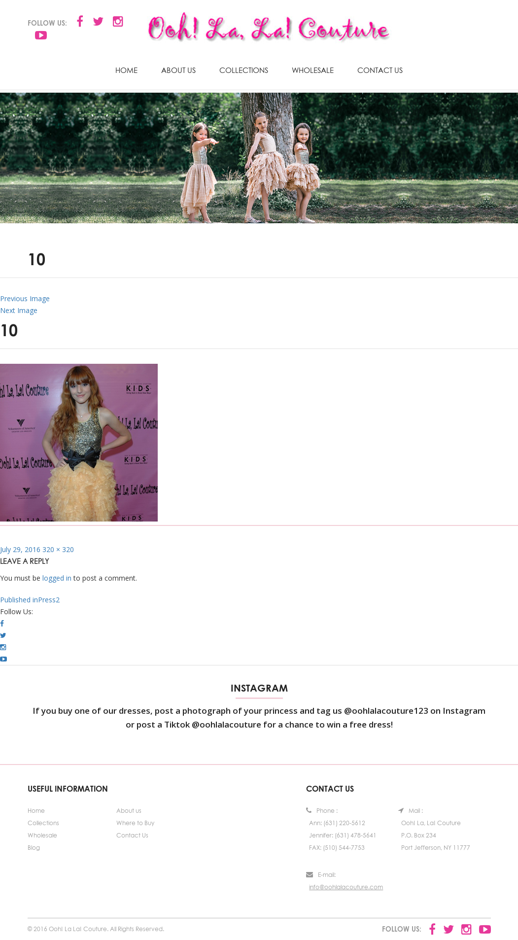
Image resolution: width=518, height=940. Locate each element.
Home (126, 70)
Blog (34, 847)
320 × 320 (58, 549)
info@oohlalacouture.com (346, 887)
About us (178, 70)
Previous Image (25, 298)
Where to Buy (135, 823)
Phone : (322, 810)
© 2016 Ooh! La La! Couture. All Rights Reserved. (96, 929)
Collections (243, 70)
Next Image (18, 310)
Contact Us (380, 70)
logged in (56, 578)
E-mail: (321, 874)
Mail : (410, 810)
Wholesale (313, 70)
